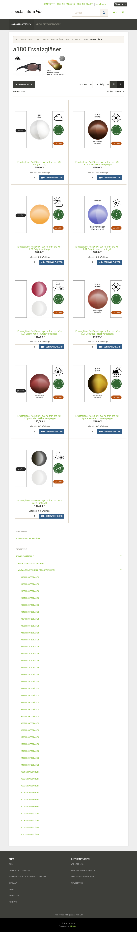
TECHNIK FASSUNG (66, 4)
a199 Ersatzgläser (30, 709)
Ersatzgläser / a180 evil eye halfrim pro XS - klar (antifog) (39, 163)
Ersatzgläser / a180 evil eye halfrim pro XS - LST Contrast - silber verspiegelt (97, 332)
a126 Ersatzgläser (30, 584)
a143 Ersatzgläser (30, 612)
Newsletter (77, 883)
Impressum (14, 896)
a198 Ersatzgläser (30, 702)
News (11, 889)
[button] (113, 84)
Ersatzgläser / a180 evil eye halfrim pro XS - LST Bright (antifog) (39, 248)
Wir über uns (77, 864)
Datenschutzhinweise (19, 870)
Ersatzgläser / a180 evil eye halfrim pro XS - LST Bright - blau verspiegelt (97, 248)
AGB (11, 864)
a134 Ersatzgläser (30, 598)
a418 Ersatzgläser (30, 758)
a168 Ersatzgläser (30, 626)
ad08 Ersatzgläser (30, 821)
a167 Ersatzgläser (30, 619)
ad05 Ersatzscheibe (30, 800)
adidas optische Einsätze (48, 24)
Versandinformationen (82, 877)
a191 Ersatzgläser (30, 661)
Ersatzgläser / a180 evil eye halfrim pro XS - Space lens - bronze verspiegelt (97, 417)
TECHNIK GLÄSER (85, 4)
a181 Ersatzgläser (30, 640)
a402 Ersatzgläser (30, 737)
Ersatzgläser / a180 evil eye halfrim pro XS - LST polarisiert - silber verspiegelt (39, 417)
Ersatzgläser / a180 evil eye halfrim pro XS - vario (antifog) (39, 501)
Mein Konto (100, 4)
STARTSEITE (49, 4)
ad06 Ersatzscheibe (30, 807)
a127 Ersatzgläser (30, 591)
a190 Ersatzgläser (30, 654)
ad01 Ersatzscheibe (30, 772)
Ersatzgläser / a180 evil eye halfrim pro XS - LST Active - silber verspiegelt (97, 163)
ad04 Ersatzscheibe (30, 793)
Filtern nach (24, 84)
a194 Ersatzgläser (30, 681)
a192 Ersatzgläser (30, 668)
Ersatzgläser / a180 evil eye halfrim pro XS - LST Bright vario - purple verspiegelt (39, 332)
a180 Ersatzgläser (30, 633)
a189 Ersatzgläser (30, 647)
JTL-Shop (74, 926)
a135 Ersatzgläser (30, 605)
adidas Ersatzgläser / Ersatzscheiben (71, 570)
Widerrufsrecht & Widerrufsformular (27, 877)
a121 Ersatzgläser (30, 577)
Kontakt (13, 902)
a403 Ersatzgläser (30, 744)
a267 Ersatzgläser (30, 723)
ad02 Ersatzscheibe (30, 779)
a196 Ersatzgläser (30, 688)
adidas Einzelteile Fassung (31, 563)
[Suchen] (86, 13)
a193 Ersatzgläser (30, 675)
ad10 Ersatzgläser (30, 834)
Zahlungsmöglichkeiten (83, 870)
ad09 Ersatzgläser (30, 828)
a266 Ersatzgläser (30, 716)
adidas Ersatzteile (21, 24)
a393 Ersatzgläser (30, 730)
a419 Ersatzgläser (30, 765)
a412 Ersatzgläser (30, 751)
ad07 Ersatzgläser (30, 814)
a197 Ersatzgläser (30, 695)
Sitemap (13, 883)
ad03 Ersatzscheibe (30, 786)
